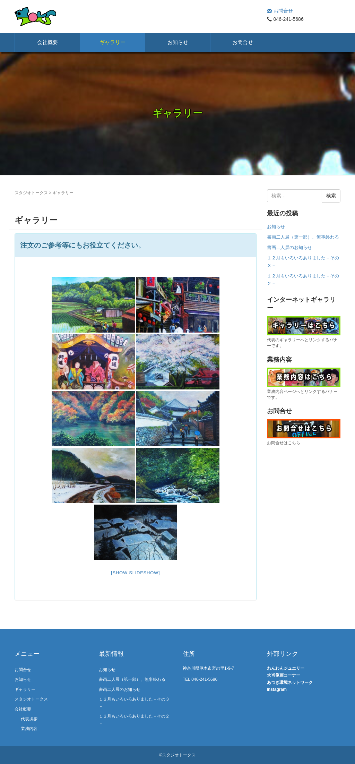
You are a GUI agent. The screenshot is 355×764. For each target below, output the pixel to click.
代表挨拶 (29, 718)
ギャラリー (112, 42)
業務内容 (29, 728)
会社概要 (47, 42)
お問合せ (280, 11)
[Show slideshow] (135, 572)
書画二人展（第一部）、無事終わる (303, 237)
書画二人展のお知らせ (289, 247)
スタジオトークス (31, 192)
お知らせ (177, 42)
